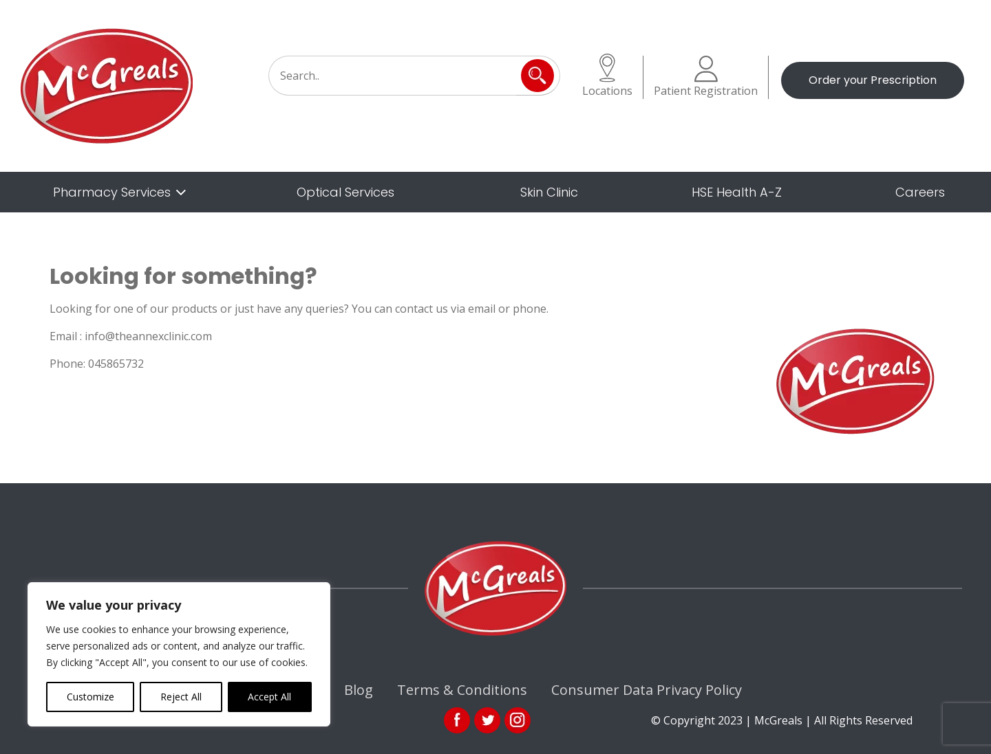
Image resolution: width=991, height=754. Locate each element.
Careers (920, 192)
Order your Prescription (873, 80)
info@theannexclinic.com (148, 336)
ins (517, 720)
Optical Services (345, 192)
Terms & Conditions (462, 689)
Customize (90, 696)
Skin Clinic (549, 192)
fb (457, 720)
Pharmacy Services (112, 192)
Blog (358, 689)
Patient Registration (706, 77)
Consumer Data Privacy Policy (646, 689)
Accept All (269, 696)
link (487, 720)
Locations (607, 76)
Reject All (181, 696)
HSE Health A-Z (737, 192)
